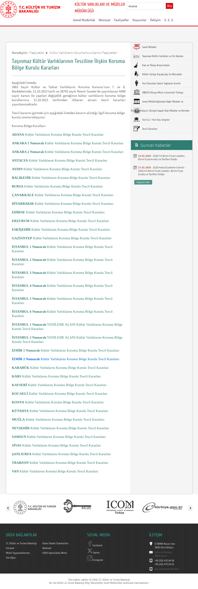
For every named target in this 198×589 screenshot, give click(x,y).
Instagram (95, 560)
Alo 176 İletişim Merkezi (167, 569)
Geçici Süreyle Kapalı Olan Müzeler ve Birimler (161, 110)
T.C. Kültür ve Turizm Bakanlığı (21, 543)
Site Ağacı (11, 557)
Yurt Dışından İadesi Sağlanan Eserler (157, 83)
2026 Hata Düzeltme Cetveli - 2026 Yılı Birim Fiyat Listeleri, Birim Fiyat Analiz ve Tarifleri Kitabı (161, 171)
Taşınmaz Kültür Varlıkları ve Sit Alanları (158, 56)
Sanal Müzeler (144, 47)
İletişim (155, 20)
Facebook (94, 545)
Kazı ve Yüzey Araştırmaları (151, 65)
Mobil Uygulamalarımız (18, 552)
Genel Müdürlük (84, 20)
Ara (169, 6)
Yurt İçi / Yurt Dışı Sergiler (151, 119)
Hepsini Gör (143, 182)
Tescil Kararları (145, 128)
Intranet (10, 548)
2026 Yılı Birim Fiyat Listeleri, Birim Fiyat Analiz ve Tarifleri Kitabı (161, 157)
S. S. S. (169, 20)
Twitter (93, 552)
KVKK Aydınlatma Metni (54, 552)
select (164, 6)
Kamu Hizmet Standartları (55, 543)
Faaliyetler (121, 20)
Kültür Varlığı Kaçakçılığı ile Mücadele (157, 74)
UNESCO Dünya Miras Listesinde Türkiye (158, 92)
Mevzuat (104, 20)
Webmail (46, 548)
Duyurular (139, 20)
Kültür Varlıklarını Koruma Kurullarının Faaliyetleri (83, 52)
